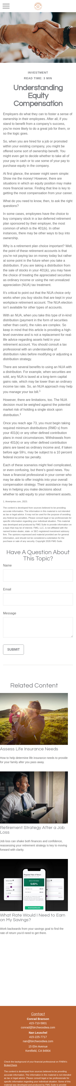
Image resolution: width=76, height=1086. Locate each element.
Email (7, 589)
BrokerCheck (10, 1065)
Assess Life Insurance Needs (29, 749)
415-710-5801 (38, 1023)
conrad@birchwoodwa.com (38, 1027)
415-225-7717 (38, 1037)
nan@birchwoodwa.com (38, 1041)
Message (9, 613)
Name (7, 565)
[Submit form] (13, 650)
